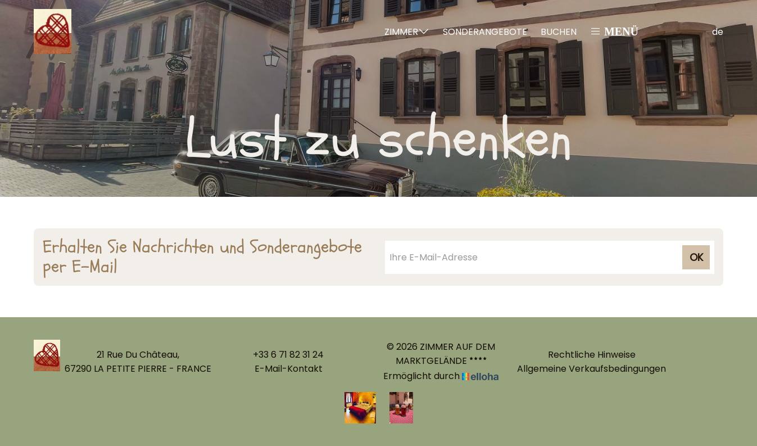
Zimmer (406, 31)
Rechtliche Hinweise (592, 354)
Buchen (559, 31)
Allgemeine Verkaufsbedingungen (591, 368)
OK (696, 257)
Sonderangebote (485, 31)
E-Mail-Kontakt (289, 368)
